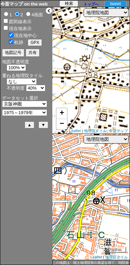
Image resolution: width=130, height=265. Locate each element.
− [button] (62, 124)
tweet (115, 3)
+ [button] (62, 113)
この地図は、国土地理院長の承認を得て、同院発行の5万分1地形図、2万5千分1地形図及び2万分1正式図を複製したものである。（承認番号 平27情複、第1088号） (90, 263)
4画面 (37, 14)
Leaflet (75, 131)
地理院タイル (95, 131)
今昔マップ (118, 131)
